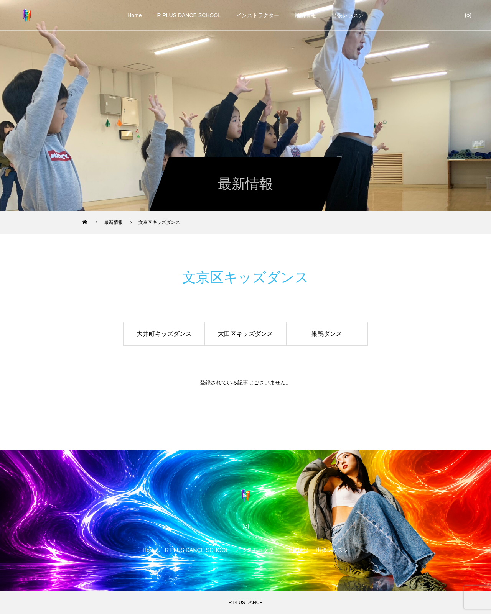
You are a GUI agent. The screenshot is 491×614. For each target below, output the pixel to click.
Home (134, 15)
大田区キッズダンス (245, 333)
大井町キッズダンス (164, 333)
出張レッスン (347, 15)
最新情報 (305, 15)
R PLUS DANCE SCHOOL (189, 15)
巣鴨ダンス (326, 333)
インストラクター (257, 15)
